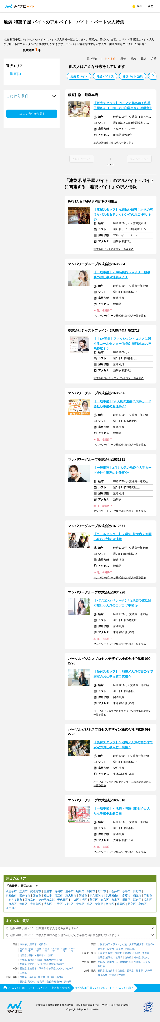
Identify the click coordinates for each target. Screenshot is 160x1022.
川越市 (31, 955)
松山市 (57, 981)
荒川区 (99, 903)
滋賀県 (110, 949)
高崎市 (59, 964)
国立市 (37, 895)
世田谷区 (35, 903)
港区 (84, 899)
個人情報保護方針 (120, 1005)
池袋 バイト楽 (105, 76)
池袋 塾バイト (79, 76)
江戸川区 (11, 908)
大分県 (148, 970)
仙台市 (135, 953)
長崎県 (130, 970)
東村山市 (11, 895)
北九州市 (110, 970)
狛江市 (59, 895)
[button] (152, 75)
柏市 (39, 960)
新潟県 (101, 962)
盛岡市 (109, 957)
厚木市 (73, 950)
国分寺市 (24, 895)
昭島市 (80, 891)
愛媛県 (49, 981)
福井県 (137, 962)
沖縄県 (122, 975)
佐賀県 (121, 970)
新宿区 (94, 899)
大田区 (23, 903)
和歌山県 (130, 949)
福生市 (48, 895)
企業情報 (40, 1005)
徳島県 (40, 981)
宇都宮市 (56, 960)
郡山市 (144, 957)
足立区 (132, 903)
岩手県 (101, 957)
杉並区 (69, 903)
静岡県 (52, 968)
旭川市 (118, 953)
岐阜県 (69, 968)
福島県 (137, 957)
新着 (123, 58)
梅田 (108, 944)
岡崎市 (42, 968)
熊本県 (139, 970)
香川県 (23, 981)
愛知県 (23, 968)
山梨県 (146, 962)
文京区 (105, 899)
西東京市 (30, 899)
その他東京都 (46, 899)
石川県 (119, 962)
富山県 (110, 962)
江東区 (137, 899)
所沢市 (40, 955)
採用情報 (87, 1005)
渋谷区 (48, 903)
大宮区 (49, 955)
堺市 (114, 944)
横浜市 (30, 950)
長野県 (101, 966)
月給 (153, 58)
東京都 (23, 944)
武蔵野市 (35, 891)
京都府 (101, 949)
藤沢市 (47, 950)
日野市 (137, 891)
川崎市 (38, 950)
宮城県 (128, 953)
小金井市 (114, 891)
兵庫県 (132, 944)
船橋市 (31, 960)
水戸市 (31, 964)
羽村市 (148, 895)
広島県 (23, 977)
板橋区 (110, 903)
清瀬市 (83, 895)
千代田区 (62, 899)
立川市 (23, 891)
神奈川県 (23, 950)
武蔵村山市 (113, 895)
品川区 (148, 899)
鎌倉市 (65, 950)
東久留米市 (96, 895)
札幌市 (109, 953)
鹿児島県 (102, 975)
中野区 (59, 903)
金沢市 (127, 962)
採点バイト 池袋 (132, 76)
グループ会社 (102, 1005)
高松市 (31, 981)
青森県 (145, 953)
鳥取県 (41, 977)
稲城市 (137, 895)
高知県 (67, 981)
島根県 (50, 977)
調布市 (91, 891)
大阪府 (101, 944)
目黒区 (13, 903)
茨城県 (23, 964)
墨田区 (126, 899)
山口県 (59, 977)
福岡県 (101, 970)
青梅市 (59, 891)
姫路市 (149, 944)
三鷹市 (48, 891)
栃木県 (47, 960)
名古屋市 (32, 968)
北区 (89, 903)
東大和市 (70, 895)
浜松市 (59, 968)
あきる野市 (15, 899)
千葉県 (23, 960)
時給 (133, 58)
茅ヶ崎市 (55, 950)
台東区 (115, 899)
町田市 (102, 891)
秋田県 (118, 957)
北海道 (101, 953)
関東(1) (15, 74)
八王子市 (11, 891)
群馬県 (52, 964)
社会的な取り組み (71, 1005)
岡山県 (32, 977)
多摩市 (126, 895)
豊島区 (80, 903)
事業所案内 (53, 1005)
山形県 (128, 957)
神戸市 (140, 944)
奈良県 (119, 949)
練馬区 (121, 903)
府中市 (69, 891)
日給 (143, 58)
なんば (122, 944)
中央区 (75, 899)
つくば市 (41, 964)
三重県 (23, 973)
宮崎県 (112, 975)
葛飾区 (143, 903)
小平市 (126, 891)
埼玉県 (23, 955)
